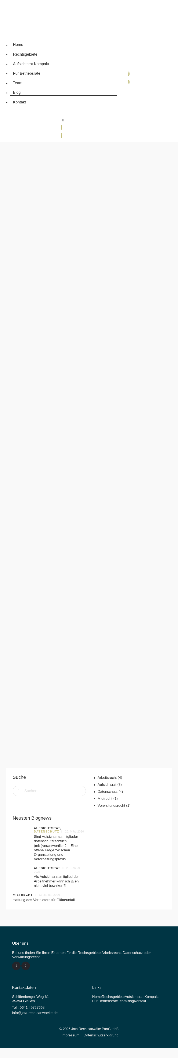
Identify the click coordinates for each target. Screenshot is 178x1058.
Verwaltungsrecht (111, 806)
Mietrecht (105, 799)
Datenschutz (108, 792)
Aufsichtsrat (107, 785)
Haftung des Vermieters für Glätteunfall (44, 900)
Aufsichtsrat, (47, 828)
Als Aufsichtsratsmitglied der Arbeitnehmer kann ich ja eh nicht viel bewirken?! (56, 881)
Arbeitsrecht (107, 778)
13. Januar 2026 (49, 895)
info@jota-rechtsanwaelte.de (35, 1013)
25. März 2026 (74, 832)
